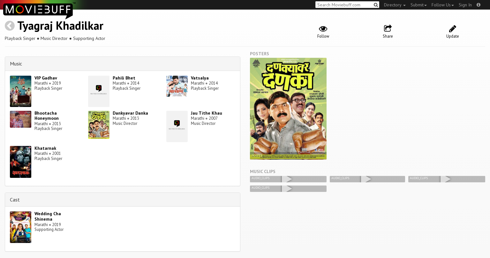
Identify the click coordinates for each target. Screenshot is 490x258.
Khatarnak (45, 148)
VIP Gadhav (45, 78)
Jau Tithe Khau (206, 113)
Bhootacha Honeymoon (46, 115)
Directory (395, 5)
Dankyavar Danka (130, 113)
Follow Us (443, 5)
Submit (419, 5)
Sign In (465, 5)
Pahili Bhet (124, 78)
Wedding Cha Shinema (47, 216)
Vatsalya (200, 78)
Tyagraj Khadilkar (60, 25)
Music (16, 63)
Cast (15, 199)
